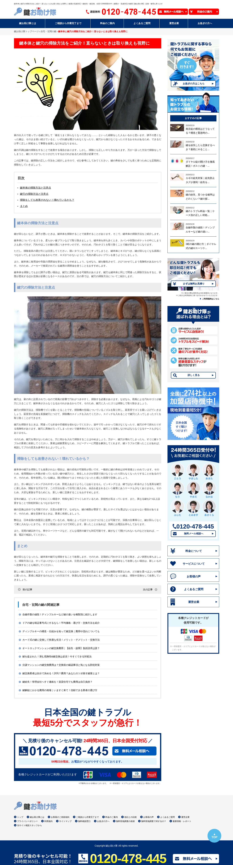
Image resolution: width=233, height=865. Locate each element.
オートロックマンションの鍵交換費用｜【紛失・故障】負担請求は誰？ (61, 648)
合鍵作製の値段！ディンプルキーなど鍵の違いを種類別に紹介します (59, 614)
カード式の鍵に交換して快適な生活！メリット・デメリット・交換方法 (61, 639)
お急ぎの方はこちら (194, 83)
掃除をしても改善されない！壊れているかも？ (47, 199)
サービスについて (194, 563)
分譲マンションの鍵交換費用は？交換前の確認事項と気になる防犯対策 (61, 665)
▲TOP (214, 835)
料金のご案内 (111, 817)
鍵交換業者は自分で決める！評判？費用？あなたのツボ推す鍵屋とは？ (61, 673)
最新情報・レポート (182, 821)
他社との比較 (130, 817)
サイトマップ (65, 821)
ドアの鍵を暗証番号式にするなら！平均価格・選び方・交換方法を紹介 (61, 622)
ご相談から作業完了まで (87, 817)
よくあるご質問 (193, 589)
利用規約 (48, 821)
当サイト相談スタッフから (29, 825)
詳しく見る (194, 375)
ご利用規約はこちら (210, 299)
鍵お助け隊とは (37, 817)
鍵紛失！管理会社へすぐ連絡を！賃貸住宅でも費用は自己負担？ (57, 681)
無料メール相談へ (193, 533)
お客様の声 (194, 576)
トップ (20, 817)
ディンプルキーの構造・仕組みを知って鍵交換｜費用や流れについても (61, 631)
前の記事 (27, 589)
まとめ (24, 206)
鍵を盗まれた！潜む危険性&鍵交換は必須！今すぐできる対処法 (57, 656)
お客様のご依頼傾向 (60, 817)
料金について (193, 551)
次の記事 (148, 589)
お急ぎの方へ (103, 821)
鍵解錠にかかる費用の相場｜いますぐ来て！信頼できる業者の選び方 (59, 690)
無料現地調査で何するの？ (153, 821)
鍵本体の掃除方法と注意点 (35, 187)
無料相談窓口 (84, 821)
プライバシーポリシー (27, 821)
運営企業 (193, 601)
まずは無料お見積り (194, 283)
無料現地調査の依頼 (125, 821)
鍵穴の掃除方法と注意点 (34, 193)
